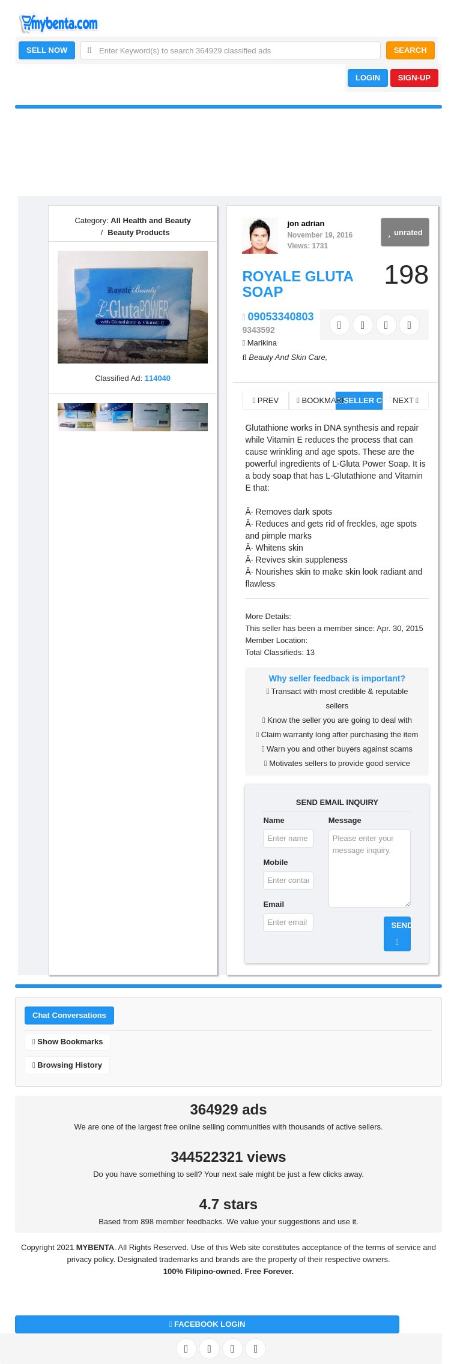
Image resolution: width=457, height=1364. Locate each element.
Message (345, 820)
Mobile (275, 862)
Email (273, 904)
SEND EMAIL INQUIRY (337, 802)
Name (273, 820)
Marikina (262, 342)
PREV (265, 400)
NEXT (406, 400)
